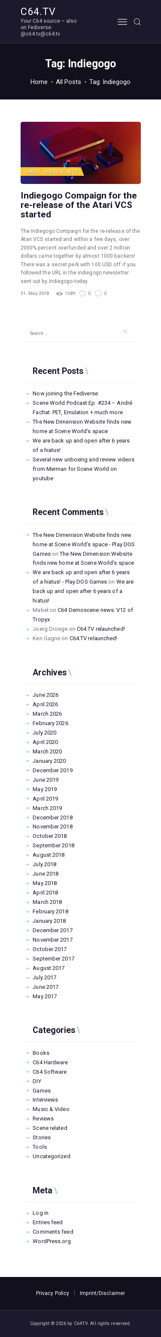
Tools (40, 1147)
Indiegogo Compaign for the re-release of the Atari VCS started (79, 205)
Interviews (45, 1099)
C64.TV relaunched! (101, 629)
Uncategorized (51, 1156)
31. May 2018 (35, 293)
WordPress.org (51, 1241)
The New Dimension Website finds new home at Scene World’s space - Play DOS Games (84, 544)
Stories (42, 1137)
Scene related (61, 171)
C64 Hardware (50, 1062)
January (49, 761)
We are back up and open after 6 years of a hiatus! (83, 591)
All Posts (68, 82)
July (44, 732)
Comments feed (53, 1232)
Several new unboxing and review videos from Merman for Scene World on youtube (83, 469)
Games (32, 171)
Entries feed (48, 1222)
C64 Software (50, 1072)
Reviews (43, 1118)
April (45, 704)
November (52, 826)
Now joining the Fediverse (65, 393)
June (45, 695)
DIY (37, 1081)
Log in (41, 1213)
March (47, 714)
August (48, 855)
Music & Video (51, 1109)
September (53, 845)
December (52, 770)
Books (41, 1053)
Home (39, 82)
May (45, 789)
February (50, 723)
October (50, 836)
